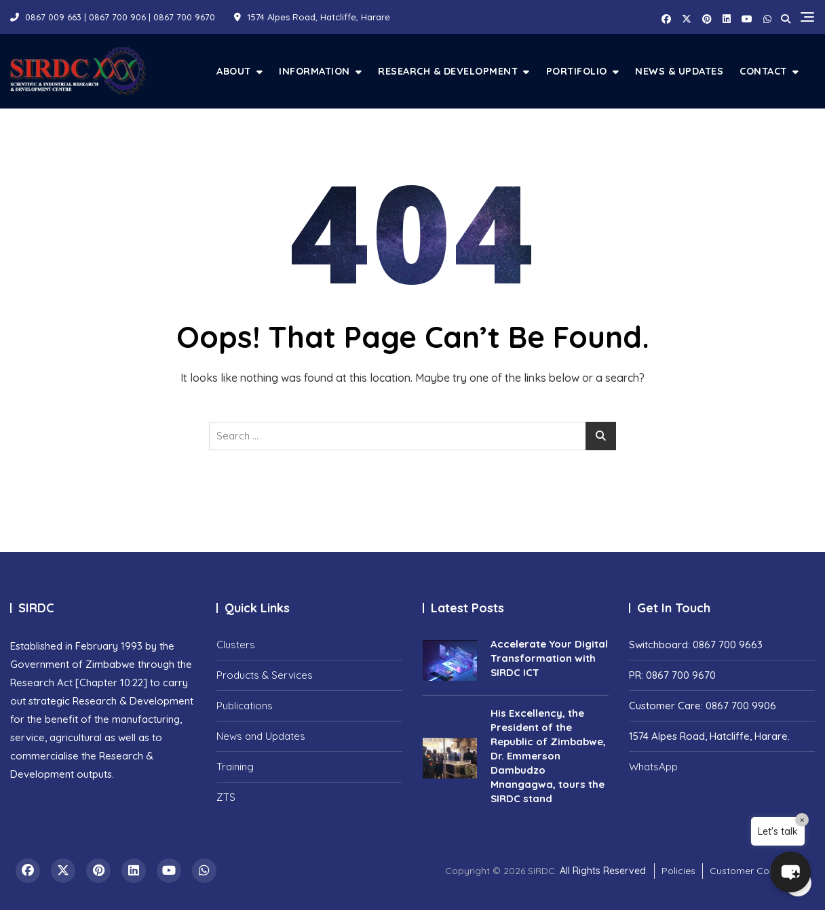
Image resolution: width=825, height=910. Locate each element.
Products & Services (264, 675)
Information (314, 70)
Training (235, 766)
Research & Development (448, 70)
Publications (244, 705)
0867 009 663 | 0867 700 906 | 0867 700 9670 (112, 17)
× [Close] (802, 820)
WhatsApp (653, 766)
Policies (678, 871)
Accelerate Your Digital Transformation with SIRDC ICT (549, 658)
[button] (787, 869)
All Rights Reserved (603, 871)
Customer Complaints (759, 871)
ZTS (225, 797)
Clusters (235, 644)
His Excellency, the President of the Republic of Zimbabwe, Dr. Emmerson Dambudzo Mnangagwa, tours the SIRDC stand (548, 756)
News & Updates (679, 70)
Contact (763, 70)
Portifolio (576, 70)
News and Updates (260, 736)
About (233, 70)
